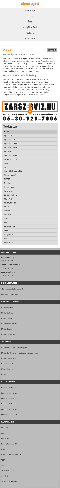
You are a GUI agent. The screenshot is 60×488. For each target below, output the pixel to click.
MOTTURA (5, 428)
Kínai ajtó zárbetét (7, 364)
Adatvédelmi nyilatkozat (9, 294)
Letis (30, 16)
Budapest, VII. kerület (8, 388)
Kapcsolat (30, 38)
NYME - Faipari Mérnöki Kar (11, 455)
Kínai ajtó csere (6, 329)
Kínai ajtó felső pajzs (8, 358)
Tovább (52, 49)
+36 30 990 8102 (7, 268)
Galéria (30, 33)
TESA (3, 460)
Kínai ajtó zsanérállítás (9, 334)
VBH (2, 465)
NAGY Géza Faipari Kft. (9, 444)
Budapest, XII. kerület (8, 404)
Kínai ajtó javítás (7, 307)
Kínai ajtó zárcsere (8, 313)
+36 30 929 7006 (7, 261)
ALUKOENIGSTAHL (8, 471)
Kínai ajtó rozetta (7, 369)
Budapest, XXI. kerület (9, 414)
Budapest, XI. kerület (8, 398)
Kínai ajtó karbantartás (9, 324)
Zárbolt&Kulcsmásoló (9, 481)
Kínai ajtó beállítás (7, 318)
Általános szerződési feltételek (12, 289)
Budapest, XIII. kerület (9, 409)
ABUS (3, 433)
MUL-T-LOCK (5, 438)
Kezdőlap (30, 10)
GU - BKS (4, 476)
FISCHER (4, 449)
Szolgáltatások (30, 27)
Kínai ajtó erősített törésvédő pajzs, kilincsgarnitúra (19, 353)
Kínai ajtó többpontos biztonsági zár (14, 348)
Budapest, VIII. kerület (9, 393)
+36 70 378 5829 (7, 276)
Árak (30, 21)
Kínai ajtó (4, 374)
